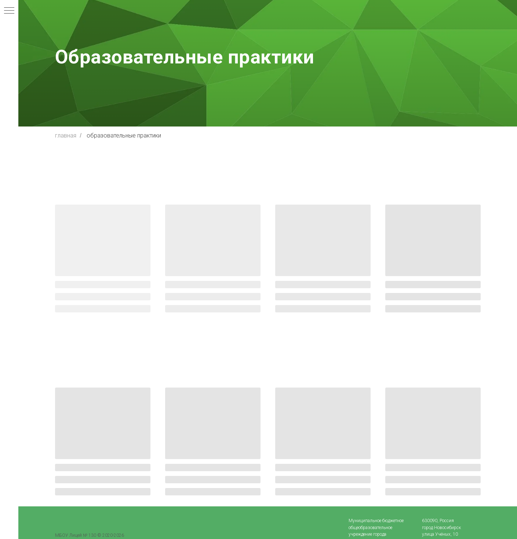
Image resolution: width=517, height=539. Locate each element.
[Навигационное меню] (9, 11)
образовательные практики (124, 135)
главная (65, 135)
